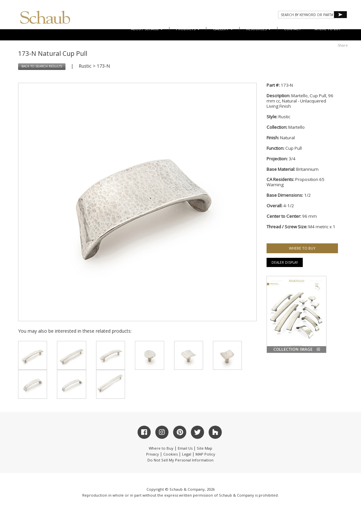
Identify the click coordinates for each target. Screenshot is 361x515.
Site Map (204, 448)
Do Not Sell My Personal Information (180, 460)
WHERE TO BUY (327, 29)
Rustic (85, 66)
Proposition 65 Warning (295, 182)
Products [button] (188, 29)
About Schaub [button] (147, 29)
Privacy (152, 454)
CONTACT (292, 29)
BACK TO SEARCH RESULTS (41, 66)
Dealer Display (284, 262)
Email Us (185, 448)
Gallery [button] (223, 29)
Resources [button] (258, 29)
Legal (186, 454)
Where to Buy (161, 448)
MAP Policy (205, 454)
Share (343, 45)
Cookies (170, 454)
